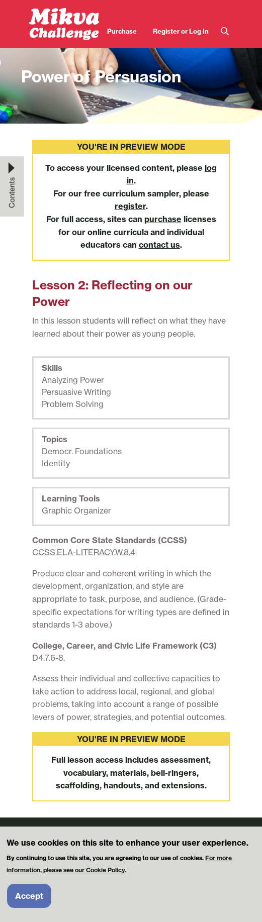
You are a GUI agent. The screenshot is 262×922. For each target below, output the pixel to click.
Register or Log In (181, 31)
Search (225, 31)
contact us (159, 245)
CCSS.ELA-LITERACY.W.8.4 (83, 552)
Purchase (122, 31)
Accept (29, 901)
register (130, 206)
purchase (163, 219)
